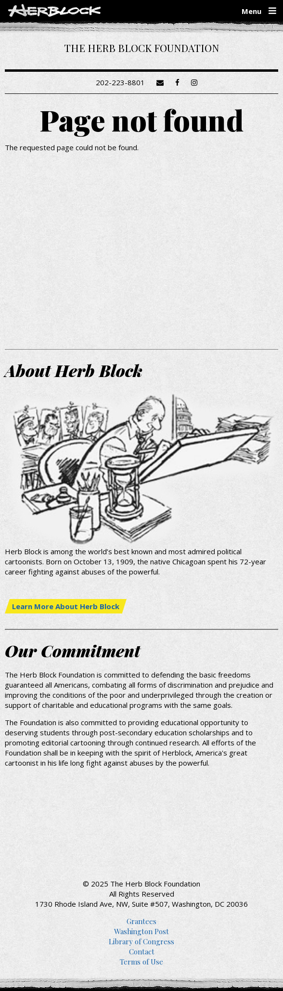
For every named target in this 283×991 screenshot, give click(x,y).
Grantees (141, 921)
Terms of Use (141, 961)
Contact (141, 951)
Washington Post (141, 931)
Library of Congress (141, 941)
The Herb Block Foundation (141, 47)
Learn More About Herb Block (65, 606)
